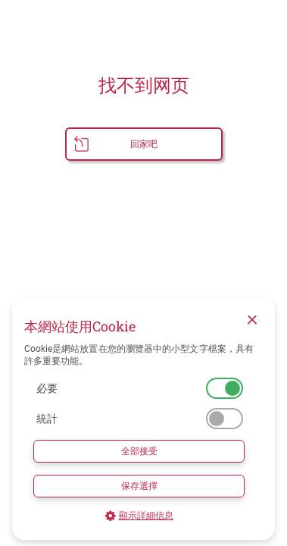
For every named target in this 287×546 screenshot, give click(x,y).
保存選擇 (139, 486)
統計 (47, 419)
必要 (47, 388)
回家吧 (144, 144)
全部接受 (139, 451)
